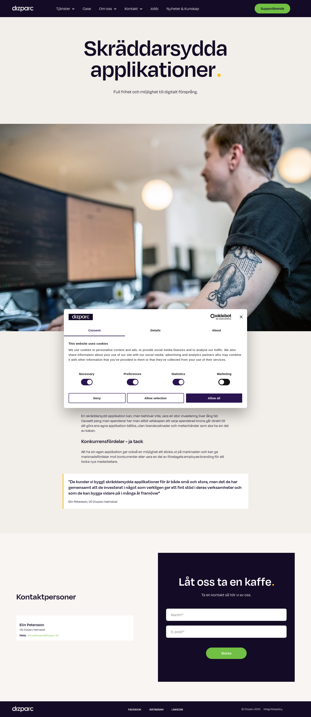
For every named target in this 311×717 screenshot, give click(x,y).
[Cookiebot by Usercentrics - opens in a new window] (213, 317)
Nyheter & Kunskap (182, 8)
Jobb (154, 8)
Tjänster (65, 8)
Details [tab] (155, 330)
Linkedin (177, 709)
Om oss (107, 8)
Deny (97, 398)
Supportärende (272, 8)
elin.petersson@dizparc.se (43, 635)
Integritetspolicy (273, 709)
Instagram (156, 709)
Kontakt (133, 8)
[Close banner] (241, 317)
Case (87, 8)
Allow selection (155, 398)
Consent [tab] (94, 330)
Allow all (214, 398)
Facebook (134, 709)
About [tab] (216, 330)
